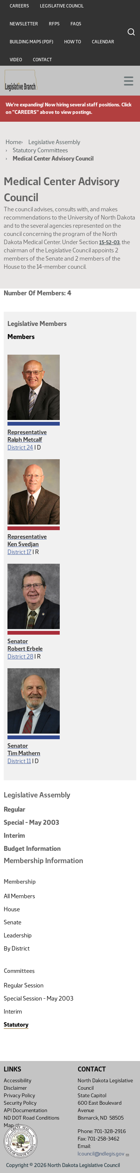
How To (72, 41)
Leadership (18, 935)
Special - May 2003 (31, 822)
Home (13, 142)
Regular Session (24, 985)
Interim (14, 835)
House (12, 909)
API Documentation (25, 1110)
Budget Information (32, 848)
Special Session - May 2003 (38, 998)
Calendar (103, 41)
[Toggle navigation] (125, 80)
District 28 (20, 656)
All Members (19, 896)
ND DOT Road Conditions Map (31, 1122)
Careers (19, 6)
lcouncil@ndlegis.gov (104, 1154)
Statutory (16, 1024)
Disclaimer (15, 1088)
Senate (12, 922)
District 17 (19, 552)
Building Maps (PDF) (31, 41)
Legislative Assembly (54, 142)
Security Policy (20, 1103)
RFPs (54, 24)
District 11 (19, 761)
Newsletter (24, 24)
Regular (14, 809)
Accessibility (17, 1080)
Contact (42, 59)
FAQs (76, 24)
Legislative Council (62, 6)
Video (16, 59)
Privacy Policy (19, 1095)
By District (16, 948)
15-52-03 (109, 242)
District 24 (20, 447)
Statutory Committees (40, 150)
